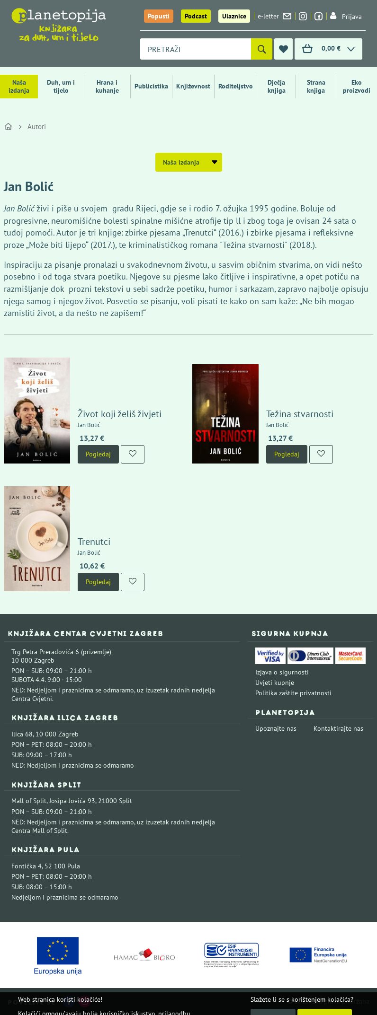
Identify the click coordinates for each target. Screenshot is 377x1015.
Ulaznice (234, 16)
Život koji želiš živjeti (120, 414)
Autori (36, 126)
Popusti (159, 16)
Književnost (193, 86)
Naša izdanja (19, 86)
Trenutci (94, 541)
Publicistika (151, 86)
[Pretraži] (261, 49)
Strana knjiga (316, 86)
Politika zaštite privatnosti (293, 693)
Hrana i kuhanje (107, 86)
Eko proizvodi (356, 86)
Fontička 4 (26, 866)
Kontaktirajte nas (338, 728)
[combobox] (195, 49)
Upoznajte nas (275, 728)
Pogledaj (98, 454)
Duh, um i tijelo (61, 86)
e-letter (274, 16)
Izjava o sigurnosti (282, 672)
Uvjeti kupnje (274, 682)
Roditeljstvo (235, 86)
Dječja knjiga (277, 86)
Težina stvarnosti (299, 414)
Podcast (196, 16)
